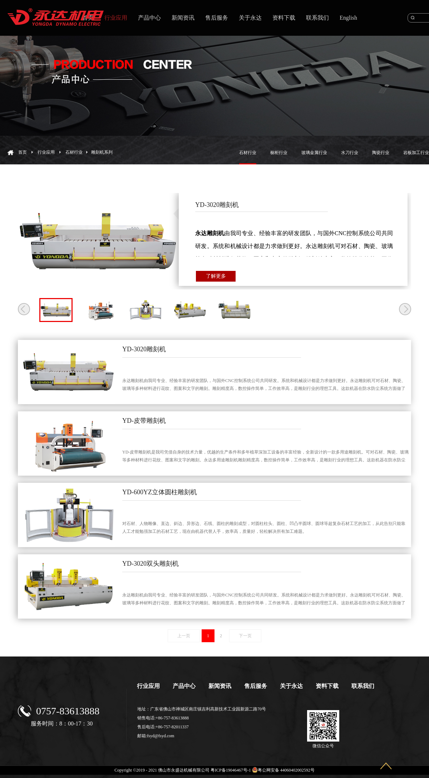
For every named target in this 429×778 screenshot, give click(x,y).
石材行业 (74, 152)
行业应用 (46, 152)
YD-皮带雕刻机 (144, 420)
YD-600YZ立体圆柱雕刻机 (159, 492)
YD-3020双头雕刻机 (150, 563)
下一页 (245, 635)
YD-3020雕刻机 (144, 349)
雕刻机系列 (102, 152)
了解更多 (216, 276)
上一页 (183, 635)
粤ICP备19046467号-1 (231, 770)
